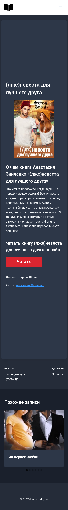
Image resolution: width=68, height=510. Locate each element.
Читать (24, 261)
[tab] (27, 470)
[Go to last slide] (11, 439)
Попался (50, 371)
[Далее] (57, 439)
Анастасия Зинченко (30, 285)
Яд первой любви (23, 457)
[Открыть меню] (60, 7)
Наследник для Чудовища (17, 373)
